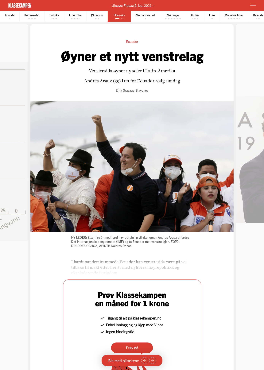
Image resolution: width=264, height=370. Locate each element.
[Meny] (253, 5)
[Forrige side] (144, 360)
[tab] (9, 16)
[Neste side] (152, 360)
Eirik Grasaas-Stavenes (132, 90)
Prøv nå (132, 347)
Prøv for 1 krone (230, 5)
